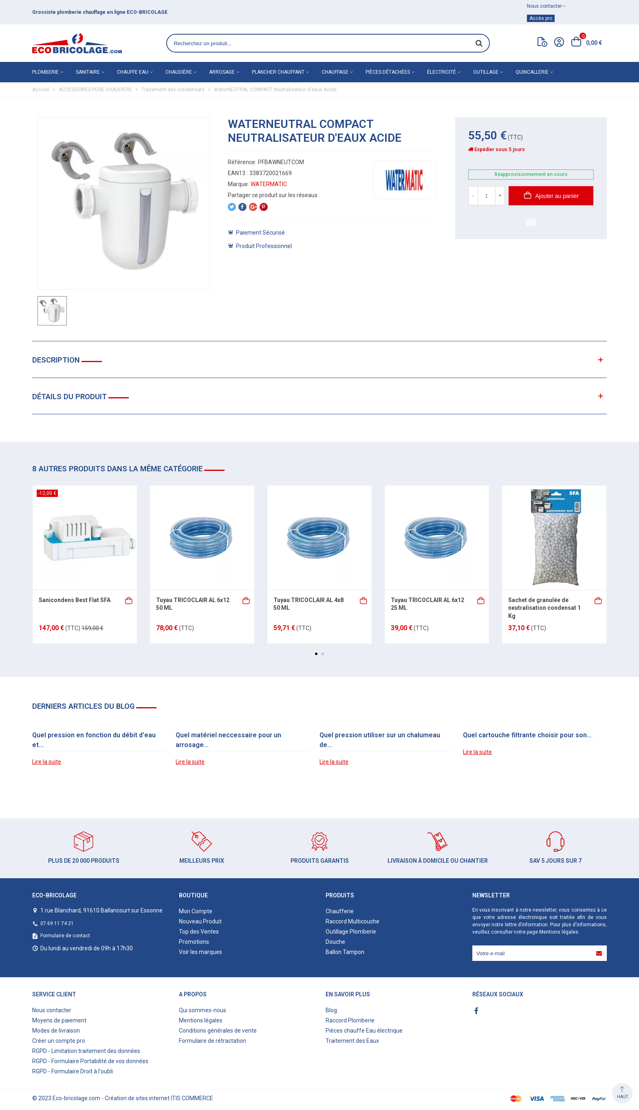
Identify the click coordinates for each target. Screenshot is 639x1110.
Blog (331, 1010)
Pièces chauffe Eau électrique (364, 1030)
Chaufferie (340, 911)
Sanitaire (88, 72)
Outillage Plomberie (351, 931)
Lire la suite (46, 761)
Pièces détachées (388, 72)
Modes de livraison (56, 1030)
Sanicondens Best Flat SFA (74, 600)
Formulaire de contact (65, 936)
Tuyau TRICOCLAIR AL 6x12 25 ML (427, 604)
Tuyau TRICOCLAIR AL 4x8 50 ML (308, 604)
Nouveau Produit (200, 921)
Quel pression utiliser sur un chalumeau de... (380, 740)
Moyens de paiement (59, 1020)
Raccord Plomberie (350, 1020)
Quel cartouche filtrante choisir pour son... (527, 735)
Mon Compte (195, 911)
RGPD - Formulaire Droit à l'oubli (72, 1071)
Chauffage (335, 72)
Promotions (194, 942)
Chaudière (178, 72)
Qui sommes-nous (202, 1010)
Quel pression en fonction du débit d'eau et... (94, 740)
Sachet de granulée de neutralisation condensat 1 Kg (544, 608)
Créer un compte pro (58, 1040)
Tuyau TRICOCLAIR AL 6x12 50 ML (192, 604)
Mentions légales (558, 932)
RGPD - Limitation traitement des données (86, 1051)
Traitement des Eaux (352, 1040)
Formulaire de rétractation (212, 1040)
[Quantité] (487, 195)
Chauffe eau (132, 72)
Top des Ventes (199, 931)
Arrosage (222, 72)
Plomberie (45, 72)
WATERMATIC (269, 184)
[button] (316, 654)
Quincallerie (532, 72)
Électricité (441, 72)
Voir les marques (200, 952)
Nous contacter (51, 1010)
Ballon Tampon (345, 952)
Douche (335, 942)
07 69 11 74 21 (57, 923)
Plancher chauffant (278, 72)
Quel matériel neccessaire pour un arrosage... (228, 740)
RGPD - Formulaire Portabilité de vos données (90, 1061)
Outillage (485, 72)
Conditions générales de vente (218, 1030)
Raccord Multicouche (352, 921)
